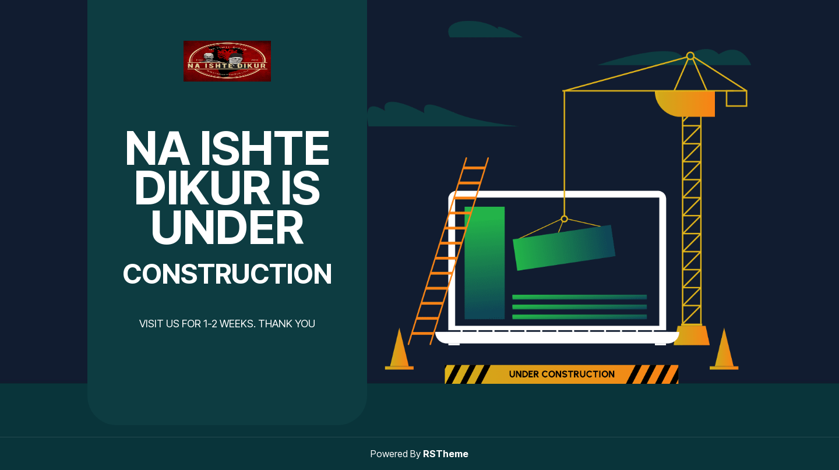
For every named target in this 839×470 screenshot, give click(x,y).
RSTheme (445, 454)
